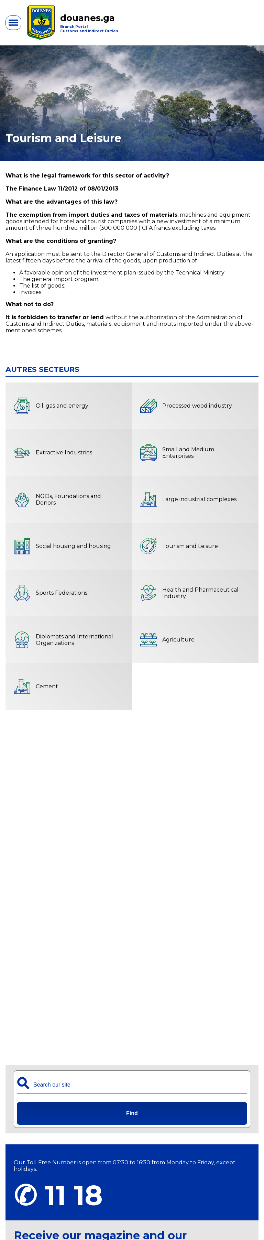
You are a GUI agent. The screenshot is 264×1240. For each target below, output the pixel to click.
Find (132, 1113)
